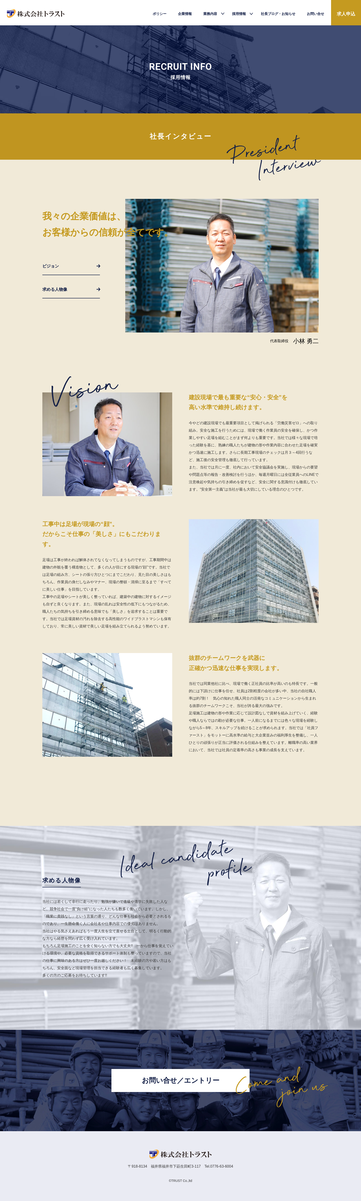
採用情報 (239, 14)
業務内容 (210, 14)
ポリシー (159, 14)
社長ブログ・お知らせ (278, 14)
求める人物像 (54, 289)
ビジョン (50, 266)
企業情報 (185, 14)
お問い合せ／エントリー (180, 1080)
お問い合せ (315, 14)
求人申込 (346, 13)
